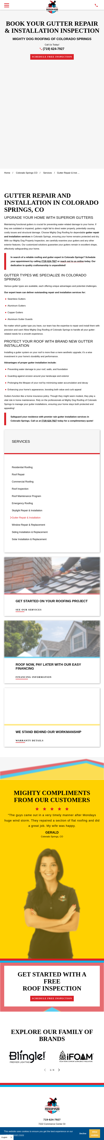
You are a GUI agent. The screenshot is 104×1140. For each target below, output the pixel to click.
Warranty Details (30, 637)
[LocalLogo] (52, 7)
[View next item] (59, 966)
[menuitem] (52, 363)
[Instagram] (52, 1052)
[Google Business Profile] (38, 1052)
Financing (13, 1037)
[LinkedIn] (58, 1052)
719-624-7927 (52, 1016)
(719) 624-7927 (53, 49)
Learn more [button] (18, 1135)
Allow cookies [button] (94, 1133)
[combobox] (7, 1137)
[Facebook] (45, 1052)
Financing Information (34, 573)
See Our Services (29, 506)
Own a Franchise (85, 1037)
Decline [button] (82, 1133)
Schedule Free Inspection (52, 56)
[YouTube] (65, 1052)
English (4, 1137)
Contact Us (36, 1037)
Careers (59, 1037)
